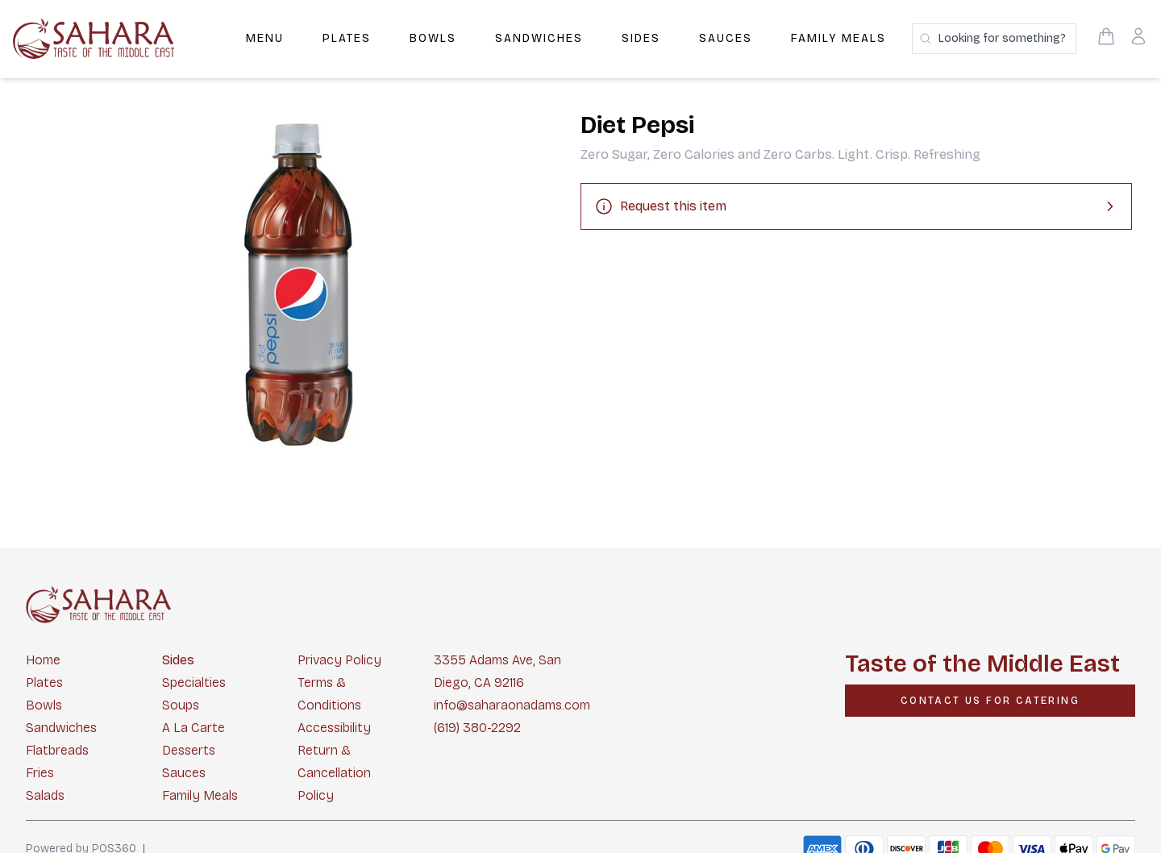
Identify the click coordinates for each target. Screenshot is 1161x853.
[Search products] (994, 38)
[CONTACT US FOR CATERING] (990, 700)
